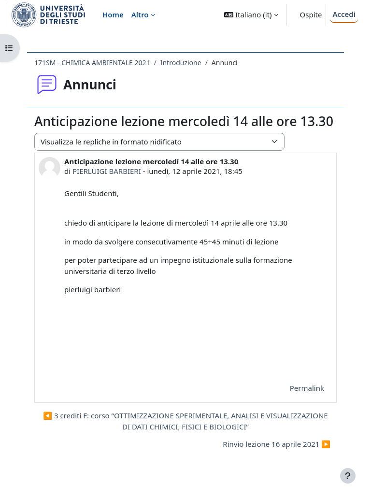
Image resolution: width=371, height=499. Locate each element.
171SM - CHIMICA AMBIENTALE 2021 (92, 62)
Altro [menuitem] (140, 14)
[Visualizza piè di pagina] (348, 476)
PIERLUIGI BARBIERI (106, 171)
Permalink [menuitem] (307, 388)
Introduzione (180, 62)
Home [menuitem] (113, 14)
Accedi (344, 14)
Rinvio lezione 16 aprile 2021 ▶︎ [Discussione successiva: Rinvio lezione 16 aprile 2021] (276, 444)
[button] (251, 14)
